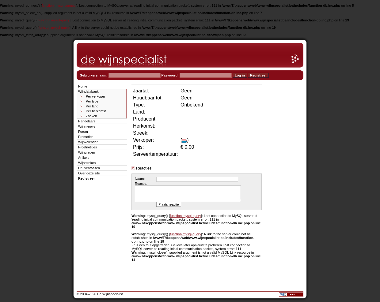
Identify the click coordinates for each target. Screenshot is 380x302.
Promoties (85, 137)
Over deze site (89, 173)
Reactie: (141, 183)
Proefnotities (87, 147)
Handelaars (86, 121)
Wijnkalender (88, 142)
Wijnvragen (86, 152)
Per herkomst (96, 111)
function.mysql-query (54, 20)
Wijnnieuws (86, 126)
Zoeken (91, 116)
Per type (92, 101)
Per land (92, 106)
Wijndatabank (88, 91)
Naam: (140, 179)
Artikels (83, 157)
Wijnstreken (87, 163)
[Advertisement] (285, 175)
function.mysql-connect (59, 5)
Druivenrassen (89, 168)
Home (82, 86)
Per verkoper (95, 96)
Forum (83, 131)
